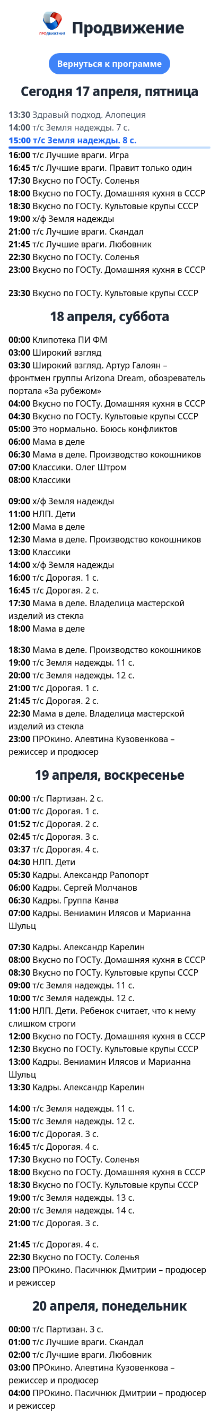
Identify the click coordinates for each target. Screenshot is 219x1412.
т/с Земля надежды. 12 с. (83, 675)
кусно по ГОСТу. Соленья (85, 180)
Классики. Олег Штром (79, 467)
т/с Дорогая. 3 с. (65, 836)
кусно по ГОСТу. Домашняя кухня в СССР (118, 193)
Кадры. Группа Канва (75, 900)
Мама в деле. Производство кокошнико (116, 454)
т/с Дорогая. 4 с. (65, 849)
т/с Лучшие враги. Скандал (88, 231)
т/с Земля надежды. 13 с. (83, 1197)
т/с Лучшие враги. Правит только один (112, 168)
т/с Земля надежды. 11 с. (83, 662)
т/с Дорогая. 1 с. (65, 577)
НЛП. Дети (53, 514)
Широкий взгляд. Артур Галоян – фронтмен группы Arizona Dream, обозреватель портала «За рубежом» (106, 378)
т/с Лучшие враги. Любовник (92, 244)
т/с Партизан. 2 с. (67, 798)
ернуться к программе (109, 64)
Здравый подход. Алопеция (89, 114)
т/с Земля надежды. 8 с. (84, 140)
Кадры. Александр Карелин (88, 947)
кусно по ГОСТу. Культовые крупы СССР (115, 206)
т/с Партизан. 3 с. (67, 1329)
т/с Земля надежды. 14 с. (83, 1210)
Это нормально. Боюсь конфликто (104, 429)
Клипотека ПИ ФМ (69, 340)
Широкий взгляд (66, 352)
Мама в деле (58, 441)
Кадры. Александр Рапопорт (90, 875)
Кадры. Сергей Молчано (84, 887)
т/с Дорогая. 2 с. (65, 590)
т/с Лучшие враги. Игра (80, 155)
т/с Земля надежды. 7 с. (80, 127)
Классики (51, 480)
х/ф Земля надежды (73, 219)
